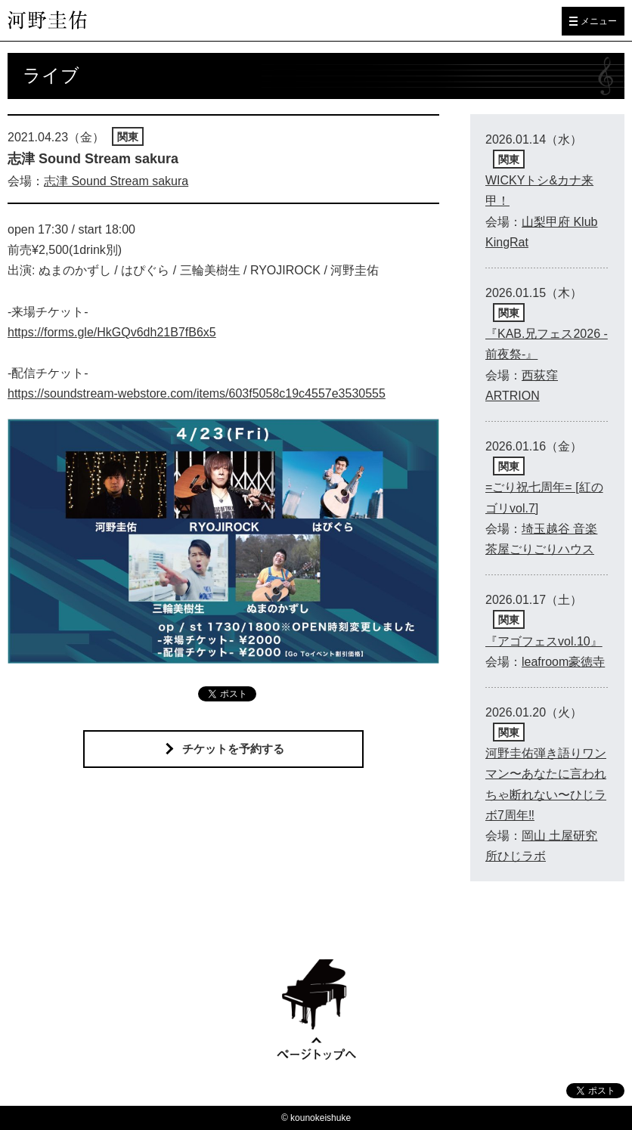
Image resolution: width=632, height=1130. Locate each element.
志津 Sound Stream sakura (116, 181)
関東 (127, 137)
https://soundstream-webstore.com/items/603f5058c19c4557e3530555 (197, 393)
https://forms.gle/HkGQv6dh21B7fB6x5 (112, 332)
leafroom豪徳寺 (563, 661)
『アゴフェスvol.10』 (544, 641)
